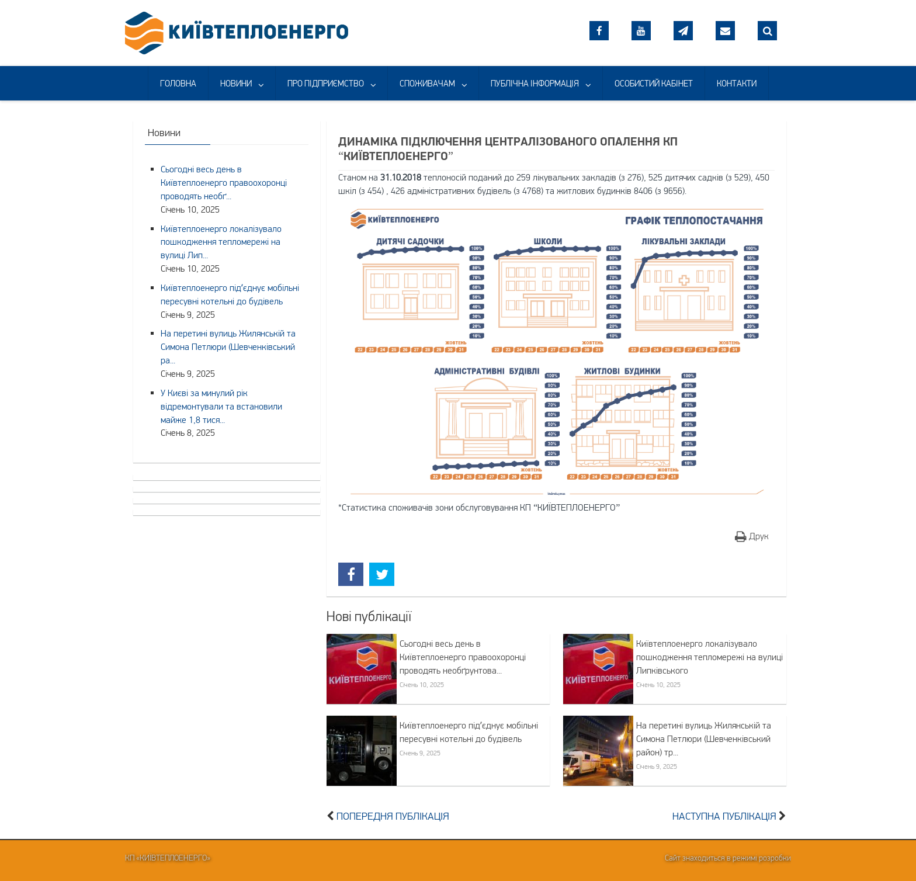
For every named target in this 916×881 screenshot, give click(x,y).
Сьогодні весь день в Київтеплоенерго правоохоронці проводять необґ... (224, 182)
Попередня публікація (392, 816)
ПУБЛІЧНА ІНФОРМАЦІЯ (535, 83)
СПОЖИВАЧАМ (427, 83)
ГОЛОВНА (178, 83)
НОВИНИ (236, 83)
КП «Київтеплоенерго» (167, 857)
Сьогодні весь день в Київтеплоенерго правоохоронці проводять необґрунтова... (463, 656)
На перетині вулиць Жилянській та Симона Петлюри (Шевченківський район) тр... (703, 738)
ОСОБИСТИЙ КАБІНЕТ (654, 83)
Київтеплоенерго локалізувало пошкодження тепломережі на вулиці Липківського (709, 656)
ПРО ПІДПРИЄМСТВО (325, 83)
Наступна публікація (724, 816)
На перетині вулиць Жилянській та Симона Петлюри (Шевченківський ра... (228, 346)
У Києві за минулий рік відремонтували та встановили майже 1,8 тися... (221, 406)
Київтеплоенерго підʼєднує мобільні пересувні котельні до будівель (469, 732)
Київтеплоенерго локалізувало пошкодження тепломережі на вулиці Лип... (221, 242)
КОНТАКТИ (737, 83)
